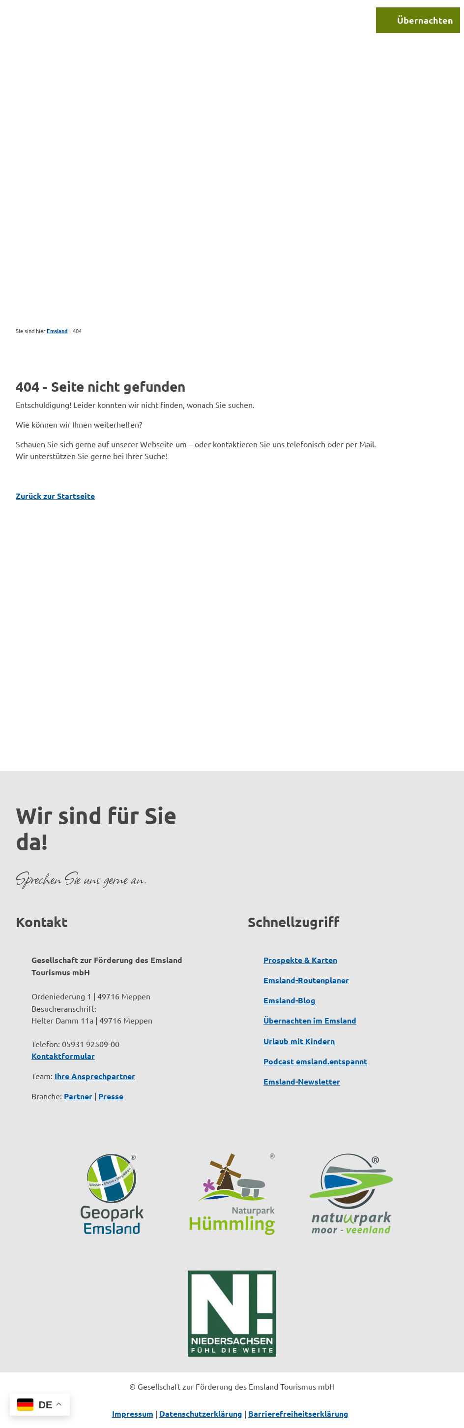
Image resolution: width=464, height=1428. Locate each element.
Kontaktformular (63, 1056)
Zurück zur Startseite (55, 496)
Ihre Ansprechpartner (95, 1076)
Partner (78, 1096)
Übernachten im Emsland (309, 1020)
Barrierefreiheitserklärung (298, 1413)
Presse (110, 1096)
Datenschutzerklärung (200, 1413)
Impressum (132, 1413)
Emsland (57, 331)
